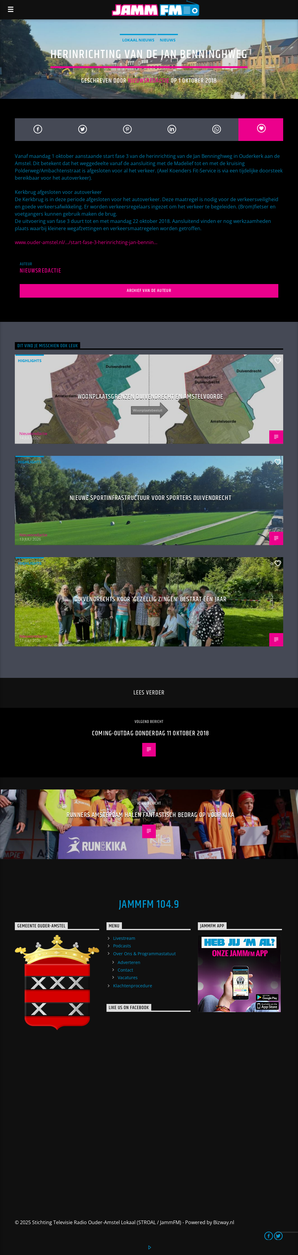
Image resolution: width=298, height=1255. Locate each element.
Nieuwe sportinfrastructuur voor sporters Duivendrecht (150, 498)
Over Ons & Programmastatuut (144, 953)
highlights (29, 360)
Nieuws (167, 40)
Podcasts (122, 946)
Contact (125, 970)
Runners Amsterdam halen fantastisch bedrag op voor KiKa (150, 815)
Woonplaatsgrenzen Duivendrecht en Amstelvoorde (150, 396)
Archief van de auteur (149, 290)
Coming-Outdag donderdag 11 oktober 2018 (150, 733)
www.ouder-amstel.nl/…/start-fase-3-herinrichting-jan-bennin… (86, 242)
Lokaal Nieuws (138, 40)
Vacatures (128, 977)
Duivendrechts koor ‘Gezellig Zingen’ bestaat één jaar (150, 599)
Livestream (124, 938)
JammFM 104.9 (149, 904)
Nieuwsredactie (148, 81)
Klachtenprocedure (132, 986)
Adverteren (129, 962)
